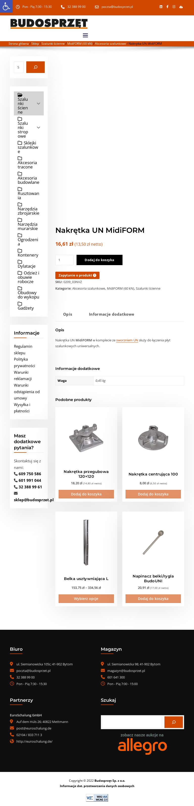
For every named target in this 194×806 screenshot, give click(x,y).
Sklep (35, 43)
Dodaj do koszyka (99, 260)
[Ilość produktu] (64, 260)
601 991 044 (30, 480)
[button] (180, 7)
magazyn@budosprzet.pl (126, 669)
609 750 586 (30, 473)
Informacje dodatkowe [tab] (111, 314)
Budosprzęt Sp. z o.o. (109, 779)
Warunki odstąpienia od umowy (27, 391)
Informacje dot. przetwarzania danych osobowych (97, 784)
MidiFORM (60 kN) (79, 43)
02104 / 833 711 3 (29, 733)
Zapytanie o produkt (77, 275)
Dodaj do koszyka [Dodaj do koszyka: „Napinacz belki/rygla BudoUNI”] (153, 597)
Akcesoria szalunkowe (110, 43)
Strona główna (19, 43)
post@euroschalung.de (33, 726)
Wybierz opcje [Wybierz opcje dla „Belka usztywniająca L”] (86, 597)
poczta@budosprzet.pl (117, 7)
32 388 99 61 (30, 486)
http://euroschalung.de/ (34, 740)
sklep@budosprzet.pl (34, 499)
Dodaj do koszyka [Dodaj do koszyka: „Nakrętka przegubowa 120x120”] (86, 493)
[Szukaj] (35, 67)
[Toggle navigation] (85, 35)
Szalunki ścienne (53, 43)
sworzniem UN (127, 340)
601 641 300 (116, 675)
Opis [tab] (67, 314)
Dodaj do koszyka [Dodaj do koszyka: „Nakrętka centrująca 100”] (153, 493)
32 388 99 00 (76, 7)
